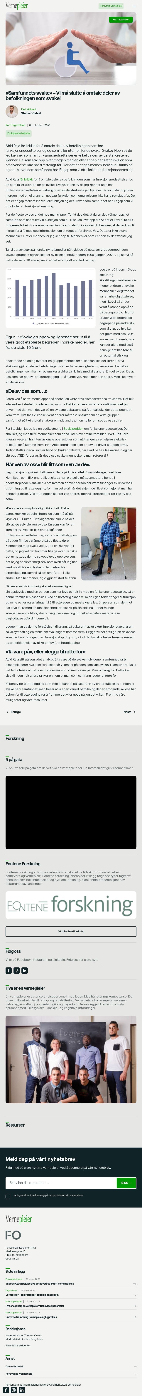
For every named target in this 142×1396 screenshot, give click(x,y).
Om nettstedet (14, 1366)
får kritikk (26, 179)
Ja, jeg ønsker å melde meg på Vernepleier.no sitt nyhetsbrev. (48, 1195)
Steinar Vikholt (31, 113)
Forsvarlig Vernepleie (111, 6)
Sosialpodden (74, 428)
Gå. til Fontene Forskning (71, 931)
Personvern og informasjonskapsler (26, 1384)
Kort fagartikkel (16, 125)
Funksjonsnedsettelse (18, 133)
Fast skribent (28, 109)
